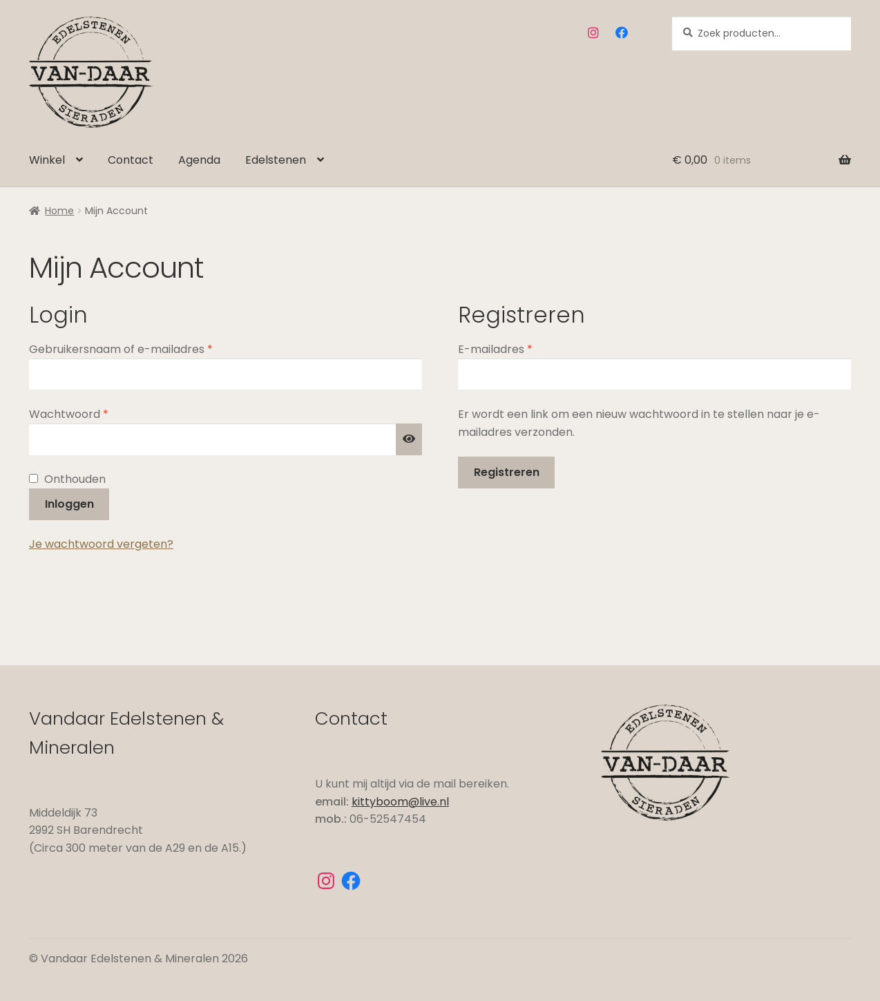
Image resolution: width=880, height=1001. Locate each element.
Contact (130, 160)
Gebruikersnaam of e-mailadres (140, 349)
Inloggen (69, 504)
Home (59, 211)
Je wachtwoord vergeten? (101, 544)
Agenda (199, 160)
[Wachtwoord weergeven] (409, 439)
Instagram (594, 32)
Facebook (622, 32)
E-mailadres (514, 349)
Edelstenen (275, 160)
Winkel (47, 160)
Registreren (506, 472)
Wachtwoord (87, 414)
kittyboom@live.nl (400, 802)
